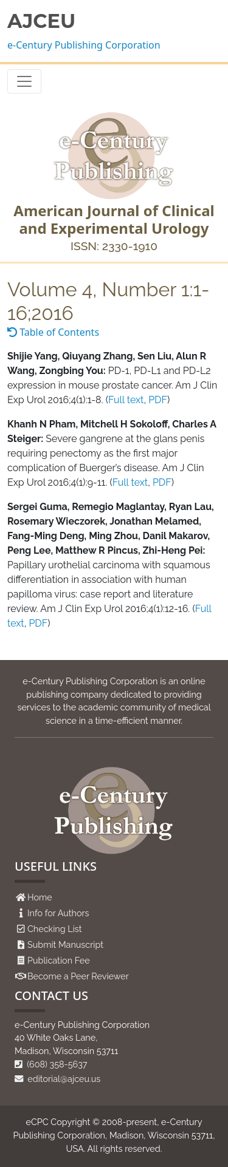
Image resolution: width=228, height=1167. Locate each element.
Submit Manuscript (65, 944)
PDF (157, 400)
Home (39, 897)
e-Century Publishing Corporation (84, 45)
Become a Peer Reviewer (78, 976)
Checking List (54, 929)
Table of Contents (53, 332)
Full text (125, 400)
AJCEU (41, 21)
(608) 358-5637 (51, 1064)
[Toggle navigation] (24, 81)
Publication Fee (58, 960)
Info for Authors (58, 913)
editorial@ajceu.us (57, 1078)
